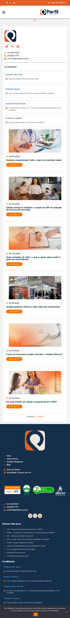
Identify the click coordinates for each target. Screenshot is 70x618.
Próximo (39, 416)
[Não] (66, 612)
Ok (36, 614)
